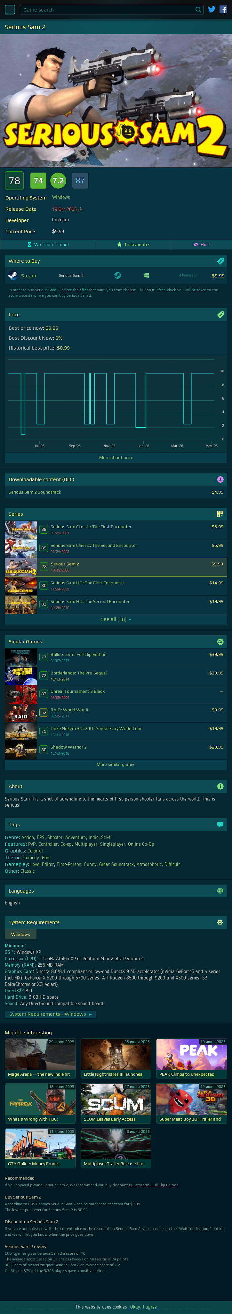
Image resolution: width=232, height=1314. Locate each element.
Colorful (35, 851)
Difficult (172, 864)
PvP (32, 844)
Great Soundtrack (116, 864)
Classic (27, 871)
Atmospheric (149, 864)
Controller (48, 844)
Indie (94, 837)
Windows (61, 197)
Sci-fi (106, 837)
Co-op (66, 844)
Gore (46, 857)
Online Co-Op (141, 844)
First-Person (69, 864)
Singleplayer (112, 844)
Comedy (31, 857)
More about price (116, 457)
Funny (90, 864)
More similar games (116, 764)
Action (27, 837)
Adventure (75, 837)
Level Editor (42, 864)
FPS (40, 837)
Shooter (54, 837)
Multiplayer (86, 844)
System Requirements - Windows (50, 1014)
